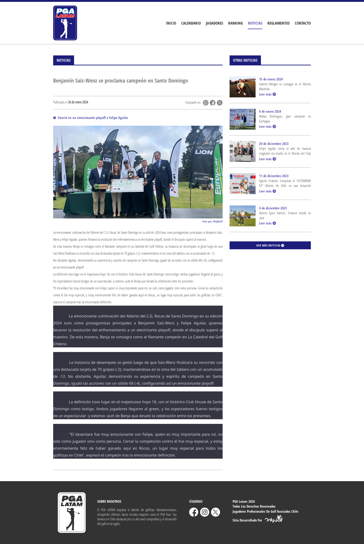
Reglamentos (278, 23)
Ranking (235, 23)
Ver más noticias (270, 245)
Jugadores (214, 23)
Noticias (255, 23)
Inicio (171, 23)
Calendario (191, 23)
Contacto (303, 23)
